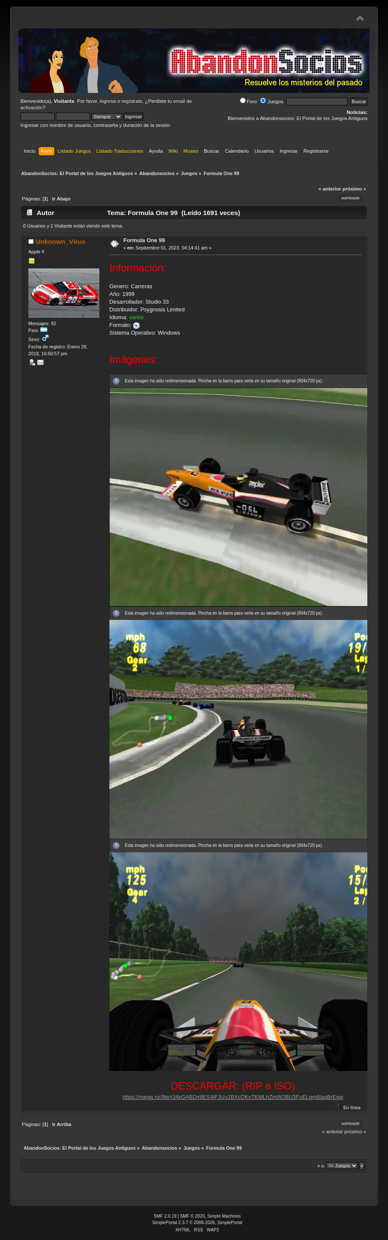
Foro (248, 101)
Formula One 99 (144, 240)
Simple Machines (224, 1216)
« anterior (329, 188)
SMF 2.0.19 (165, 1216)
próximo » (354, 188)
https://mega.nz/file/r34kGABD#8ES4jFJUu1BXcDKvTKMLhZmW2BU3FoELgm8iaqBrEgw (233, 1097)
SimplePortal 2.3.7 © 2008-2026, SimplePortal (197, 1222)
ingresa (108, 101)
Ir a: (321, 1165)
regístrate (131, 101)
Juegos (271, 101)
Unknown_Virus (61, 241)
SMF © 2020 (192, 1216)
